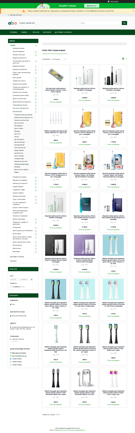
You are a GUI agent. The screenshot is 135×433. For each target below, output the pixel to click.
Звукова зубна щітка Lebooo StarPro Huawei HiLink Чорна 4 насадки (56, 260)
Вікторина (17, 167)
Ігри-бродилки (18, 125)
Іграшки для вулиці (19, 196)
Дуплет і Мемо (18, 128)
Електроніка (17, 227)
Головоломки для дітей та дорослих (21, 62)
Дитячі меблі (17, 233)
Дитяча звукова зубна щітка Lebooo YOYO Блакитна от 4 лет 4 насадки (56, 175)
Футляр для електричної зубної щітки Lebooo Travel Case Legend (55, 90)
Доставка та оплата (63, 32)
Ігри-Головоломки (19, 142)
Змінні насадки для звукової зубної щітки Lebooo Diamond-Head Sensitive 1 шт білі (56, 349)
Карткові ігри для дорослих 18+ (23, 117)
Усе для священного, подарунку (19, 203)
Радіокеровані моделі (20, 105)
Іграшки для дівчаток (20, 69)
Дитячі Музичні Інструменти (22, 102)
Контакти (47, 32)
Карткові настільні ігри (20, 161)
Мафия (16, 172)
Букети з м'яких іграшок (20, 207)
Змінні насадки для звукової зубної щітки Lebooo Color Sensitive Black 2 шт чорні (56, 392)
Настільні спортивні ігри (20, 108)
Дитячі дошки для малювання (23, 230)
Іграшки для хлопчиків (20, 92)
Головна (13, 32)
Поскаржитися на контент (60, 430)
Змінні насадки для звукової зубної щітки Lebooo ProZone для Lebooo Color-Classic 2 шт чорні (55, 305)
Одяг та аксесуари (19, 199)
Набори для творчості (20, 183)
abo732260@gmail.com (19, 356)
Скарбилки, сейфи (19, 189)
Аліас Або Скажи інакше (21, 164)
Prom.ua (77, 428)
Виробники (16, 251)
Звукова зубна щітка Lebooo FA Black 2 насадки (113, 89)
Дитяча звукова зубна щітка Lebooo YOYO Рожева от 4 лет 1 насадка (84, 132)
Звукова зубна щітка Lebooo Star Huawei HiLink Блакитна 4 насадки (113, 217)
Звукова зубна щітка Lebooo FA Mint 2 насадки (56, 216)
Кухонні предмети (18, 51)
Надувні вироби (18, 186)
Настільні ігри (17, 111)
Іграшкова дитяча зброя (21, 95)
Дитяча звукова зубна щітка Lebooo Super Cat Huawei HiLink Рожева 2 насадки (84, 175)
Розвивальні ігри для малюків (23, 115)
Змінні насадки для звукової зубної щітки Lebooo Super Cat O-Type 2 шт (113, 392)
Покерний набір (19, 158)
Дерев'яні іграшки (18, 66)
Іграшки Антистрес (19, 54)
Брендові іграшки (18, 48)
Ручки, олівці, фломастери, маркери (22, 73)
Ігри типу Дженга (19, 139)
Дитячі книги (17, 248)
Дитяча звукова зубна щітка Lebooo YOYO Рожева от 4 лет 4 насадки (113, 132)
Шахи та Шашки (19, 156)
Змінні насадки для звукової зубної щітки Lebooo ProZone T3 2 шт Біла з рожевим (113, 304)
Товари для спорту (19, 81)
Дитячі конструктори (19, 98)
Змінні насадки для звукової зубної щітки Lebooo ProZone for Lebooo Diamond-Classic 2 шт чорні (84, 349)
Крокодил (17, 131)
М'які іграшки (17, 77)
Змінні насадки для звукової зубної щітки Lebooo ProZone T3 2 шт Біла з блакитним (84, 304)
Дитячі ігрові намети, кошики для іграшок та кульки (22, 238)
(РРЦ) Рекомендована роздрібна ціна (20, 211)
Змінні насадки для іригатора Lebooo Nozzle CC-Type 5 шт (55, 131)
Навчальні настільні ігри (21, 120)
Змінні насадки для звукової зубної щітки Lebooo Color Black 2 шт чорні (113, 348)
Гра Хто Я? (17, 134)
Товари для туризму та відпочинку (20, 223)
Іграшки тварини (18, 193)
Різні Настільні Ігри (20, 147)
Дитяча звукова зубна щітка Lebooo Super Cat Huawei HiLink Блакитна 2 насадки (113, 175)
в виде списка (126, 59)
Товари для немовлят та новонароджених (21, 88)
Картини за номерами (20, 180)
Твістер (16, 136)
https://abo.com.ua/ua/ (19, 353)
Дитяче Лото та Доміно (21, 169)
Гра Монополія (18, 153)
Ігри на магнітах (19, 123)
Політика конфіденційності (77, 430)
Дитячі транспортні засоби (21, 242)
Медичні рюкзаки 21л (20, 58)
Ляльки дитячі (17, 245)
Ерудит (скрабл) (19, 150)
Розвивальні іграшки (19, 177)
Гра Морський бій (19, 145)
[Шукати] (124, 23)
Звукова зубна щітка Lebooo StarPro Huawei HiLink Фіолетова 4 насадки (84, 260)
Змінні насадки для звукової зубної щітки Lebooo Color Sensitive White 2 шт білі (84, 392)
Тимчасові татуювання (20, 216)
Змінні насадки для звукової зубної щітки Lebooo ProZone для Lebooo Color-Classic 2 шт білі (113, 261)
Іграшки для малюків (20, 84)
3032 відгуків (114, 1)
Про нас (36, 32)
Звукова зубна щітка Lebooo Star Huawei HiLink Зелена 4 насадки (84, 217)
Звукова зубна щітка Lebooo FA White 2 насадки (84, 89)
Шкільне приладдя (19, 219)
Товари (24, 32)
